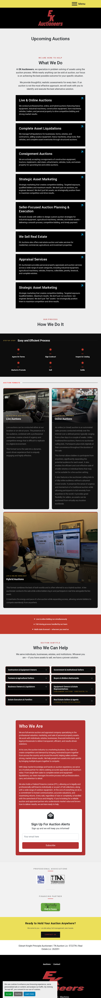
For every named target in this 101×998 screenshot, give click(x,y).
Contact (56, 964)
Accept (8, 994)
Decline (18, 994)
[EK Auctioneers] (50, 981)
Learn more (29, 994)
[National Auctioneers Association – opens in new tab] (41, 879)
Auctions (47, 964)
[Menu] (74, 3)
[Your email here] (50, 836)
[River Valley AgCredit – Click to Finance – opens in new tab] (50, 907)
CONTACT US (50, 934)
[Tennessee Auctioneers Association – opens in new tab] (57, 879)
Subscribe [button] (50, 845)
